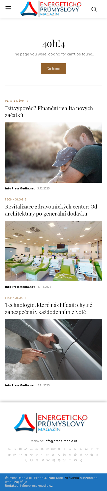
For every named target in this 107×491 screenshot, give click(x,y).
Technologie (15, 199)
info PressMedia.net (20, 188)
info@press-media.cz (61, 441)
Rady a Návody (16, 101)
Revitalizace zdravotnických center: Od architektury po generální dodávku (51, 210)
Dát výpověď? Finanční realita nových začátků (49, 111)
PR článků (71, 478)
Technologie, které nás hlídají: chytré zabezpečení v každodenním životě (48, 308)
